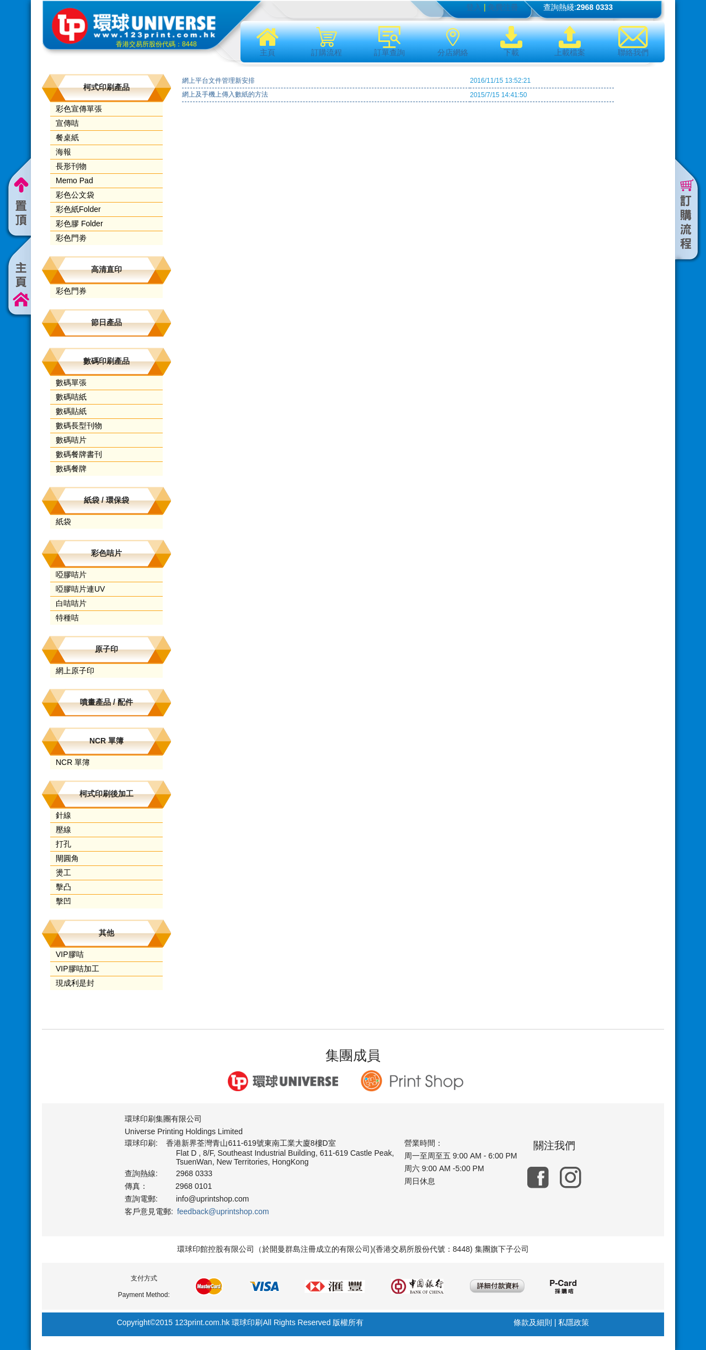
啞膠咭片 (71, 574)
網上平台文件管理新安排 (218, 80)
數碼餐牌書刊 (79, 454)
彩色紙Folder (78, 209)
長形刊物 (71, 166)
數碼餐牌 (71, 468)
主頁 (267, 41)
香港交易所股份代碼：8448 (156, 44)
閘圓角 (67, 858)
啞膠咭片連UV (80, 588)
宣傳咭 (67, 123)
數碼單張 (71, 382)
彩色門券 (71, 290)
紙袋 (63, 521)
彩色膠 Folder (79, 223)
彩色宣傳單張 (79, 108)
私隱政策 (573, 1322)
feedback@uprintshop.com (223, 1211)
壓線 (63, 829)
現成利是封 (75, 983)
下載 (511, 41)
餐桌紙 (67, 137)
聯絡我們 (633, 41)
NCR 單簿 (73, 762)
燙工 (63, 872)
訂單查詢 (389, 41)
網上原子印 (75, 670)
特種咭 (67, 617)
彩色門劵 (71, 237)
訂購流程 (326, 41)
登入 (474, 7)
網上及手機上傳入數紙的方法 (225, 94)
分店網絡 (452, 41)
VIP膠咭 (70, 954)
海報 (63, 151)
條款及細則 (533, 1322)
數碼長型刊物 (79, 425)
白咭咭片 (71, 603)
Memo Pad (74, 180)
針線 (63, 815)
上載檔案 (569, 41)
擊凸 (63, 887)
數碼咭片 (71, 439)
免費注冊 (503, 7)
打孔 (63, 843)
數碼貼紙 (71, 411)
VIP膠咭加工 (77, 968)
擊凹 (63, 901)
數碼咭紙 (71, 396)
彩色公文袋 (75, 194)
